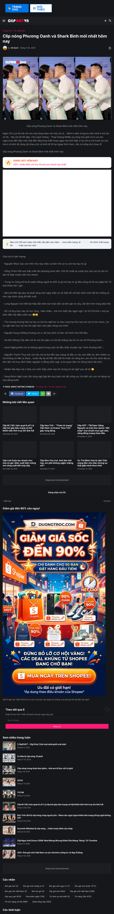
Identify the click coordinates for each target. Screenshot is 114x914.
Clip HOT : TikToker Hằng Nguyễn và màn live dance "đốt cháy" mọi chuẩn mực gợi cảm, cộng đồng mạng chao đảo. (93, 429)
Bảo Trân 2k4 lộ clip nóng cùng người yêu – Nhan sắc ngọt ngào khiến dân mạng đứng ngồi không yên (64, 816)
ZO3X (20, 780)
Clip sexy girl (13, 896)
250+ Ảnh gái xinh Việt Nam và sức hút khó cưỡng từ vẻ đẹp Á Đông (50, 852)
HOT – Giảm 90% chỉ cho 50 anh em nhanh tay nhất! (39, 164)
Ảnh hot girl (38, 891)
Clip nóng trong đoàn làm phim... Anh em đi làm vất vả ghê (45, 768)
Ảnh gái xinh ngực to (59, 886)
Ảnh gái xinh (11, 886)
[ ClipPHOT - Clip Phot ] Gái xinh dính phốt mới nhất (41, 744)
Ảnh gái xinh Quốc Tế (85, 886)
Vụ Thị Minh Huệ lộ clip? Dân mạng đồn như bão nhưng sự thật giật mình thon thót (92, 463)
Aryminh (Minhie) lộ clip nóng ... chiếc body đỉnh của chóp (45, 828)
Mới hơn (7, 501)
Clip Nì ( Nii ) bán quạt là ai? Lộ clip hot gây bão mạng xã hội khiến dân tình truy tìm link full (18, 428)
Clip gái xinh (57, 891)
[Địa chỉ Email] (57, 720)
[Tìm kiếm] (110, 20)
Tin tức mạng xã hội (57, 387)
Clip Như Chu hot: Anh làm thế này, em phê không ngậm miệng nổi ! (56, 463)
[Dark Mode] (105, 20)
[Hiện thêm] (54, 393)
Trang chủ (7, 31)
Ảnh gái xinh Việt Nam (16, 891)
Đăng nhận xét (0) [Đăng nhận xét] (57, 492)
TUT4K (20, 792)
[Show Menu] (3, 20)
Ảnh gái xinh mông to (33, 886)
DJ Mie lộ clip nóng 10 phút (30, 756)
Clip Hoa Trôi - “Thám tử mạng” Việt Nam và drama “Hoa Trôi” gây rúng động (56, 428)
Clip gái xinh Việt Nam (82, 891)
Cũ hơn (107, 501)
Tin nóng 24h (19, 31)
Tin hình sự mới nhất (59, 896)
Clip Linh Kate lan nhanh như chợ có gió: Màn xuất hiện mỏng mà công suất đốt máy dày (19, 463)
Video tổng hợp (41, 901)
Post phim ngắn (35, 896)
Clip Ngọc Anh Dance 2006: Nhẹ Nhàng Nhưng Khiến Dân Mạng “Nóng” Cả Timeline (57, 840)
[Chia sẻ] (109, 48)
